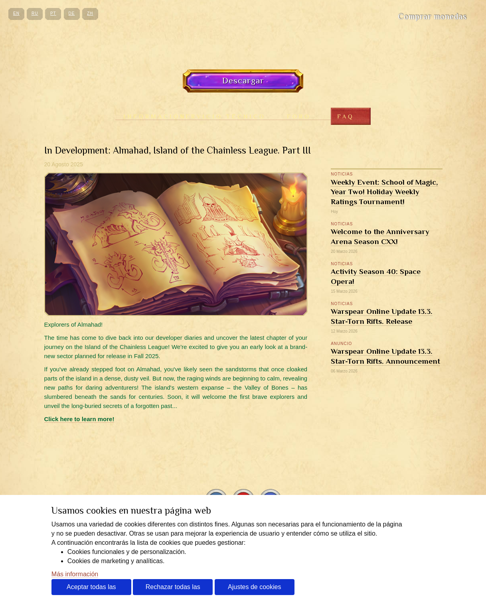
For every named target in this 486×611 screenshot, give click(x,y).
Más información (74, 574)
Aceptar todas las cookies (91, 589)
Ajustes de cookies (254, 586)
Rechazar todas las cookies (173, 589)
